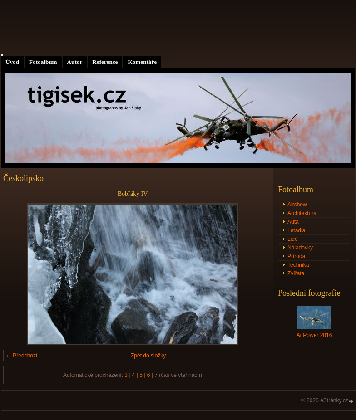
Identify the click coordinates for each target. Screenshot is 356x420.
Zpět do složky (148, 355)
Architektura (301, 213)
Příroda (296, 256)
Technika (298, 265)
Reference (105, 62)
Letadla (296, 230)
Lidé (292, 239)
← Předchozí (21, 355)
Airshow (297, 204)
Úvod (12, 62)
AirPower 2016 (314, 335)
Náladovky (300, 247)
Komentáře (142, 62)
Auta (293, 222)
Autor (75, 62)
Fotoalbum (43, 62)
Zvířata (295, 273)
